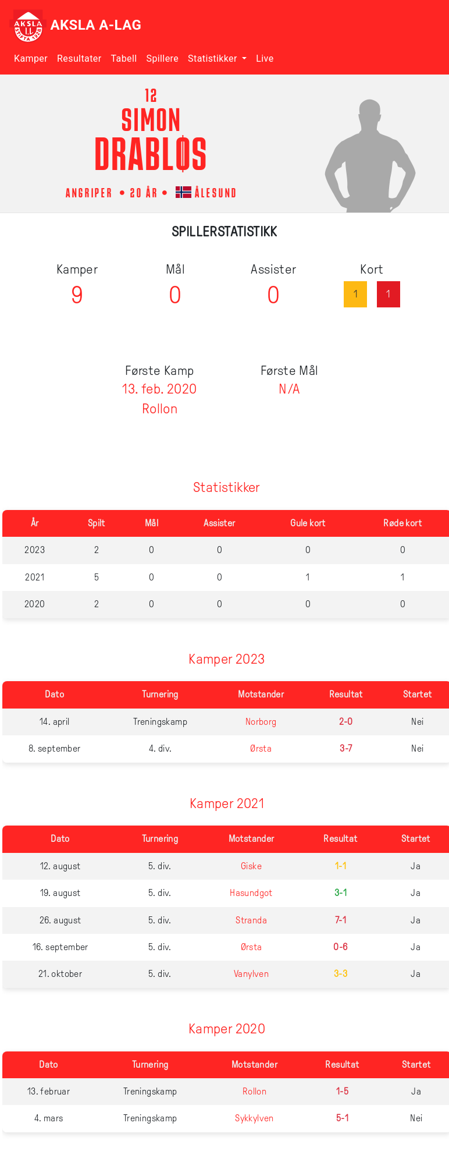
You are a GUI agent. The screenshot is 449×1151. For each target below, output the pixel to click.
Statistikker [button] (214, 58)
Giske (251, 866)
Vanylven (251, 974)
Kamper (31, 58)
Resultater (79, 58)
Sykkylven (254, 1118)
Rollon (159, 408)
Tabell (124, 58)
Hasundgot (251, 893)
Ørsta (261, 748)
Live (264, 58)
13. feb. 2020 (159, 388)
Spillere (163, 58)
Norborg (261, 722)
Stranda (251, 920)
